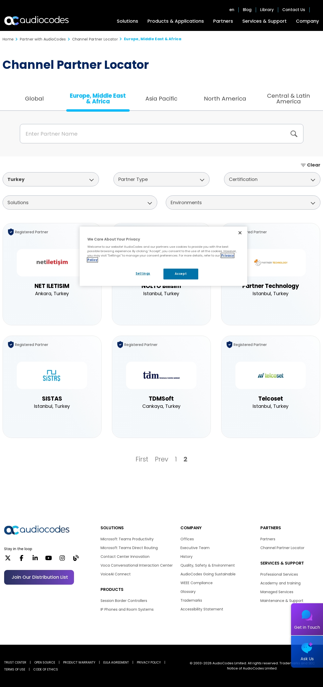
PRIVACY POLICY (149, 662)
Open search (316, 9)
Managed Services (276, 591)
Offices (187, 539)
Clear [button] (313, 165)
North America (225, 99)
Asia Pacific (161, 99)
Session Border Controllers (124, 600)
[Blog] (76, 560)
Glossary (188, 591)
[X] (8, 560)
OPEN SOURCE (44, 662)
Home (8, 39)
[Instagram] (62, 560)
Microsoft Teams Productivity (127, 539)
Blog (247, 9)
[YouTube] (48, 560)
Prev (161, 459)
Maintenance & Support (281, 600)
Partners (223, 21)
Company (307, 21)
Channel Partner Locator (95, 39)
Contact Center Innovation (125, 556)
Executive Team (195, 547)
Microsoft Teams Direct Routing (129, 547)
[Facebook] (21, 560)
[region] (163, 256)
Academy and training (280, 583)
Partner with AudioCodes (43, 39)
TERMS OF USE (14, 669)
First (142, 459)
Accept (181, 274)
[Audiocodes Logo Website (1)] (36, 20)
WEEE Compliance (196, 582)
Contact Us (293, 9)
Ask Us (307, 659)
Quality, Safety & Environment (207, 565)
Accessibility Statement (201, 609)
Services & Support (264, 21)
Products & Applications (175, 21)
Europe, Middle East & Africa (98, 98)
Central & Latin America (288, 98)
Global (34, 99)
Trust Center (15, 662)
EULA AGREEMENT (116, 662)
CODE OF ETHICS (45, 669)
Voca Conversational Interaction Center (137, 565)
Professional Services (279, 574)
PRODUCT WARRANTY (79, 662)
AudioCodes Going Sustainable (208, 574)
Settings (143, 273)
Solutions (127, 21)
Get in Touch (307, 627)
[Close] (240, 232)
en (231, 9)
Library (267, 9)
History (186, 556)
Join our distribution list (40, 577)
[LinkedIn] (35, 560)
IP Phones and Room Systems (127, 609)
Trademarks (191, 600)
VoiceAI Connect (116, 574)
